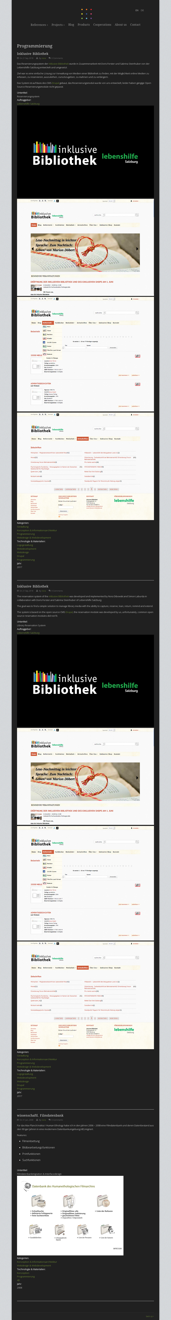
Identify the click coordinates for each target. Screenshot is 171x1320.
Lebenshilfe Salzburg (28, 103)
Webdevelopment (26, 548)
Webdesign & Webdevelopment (34, 537)
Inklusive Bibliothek (32, 54)
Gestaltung (22, 526)
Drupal (55, 83)
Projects (58, 25)
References (39, 25)
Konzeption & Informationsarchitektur (37, 530)
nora (44, 58)
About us (121, 24)
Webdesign (23, 552)
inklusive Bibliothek (59, 63)
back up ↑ (150, 1316)
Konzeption (23, 1273)
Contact (135, 24)
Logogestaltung (25, 545)
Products (84, 24)
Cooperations (102, 24)
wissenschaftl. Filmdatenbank (40, 1115)
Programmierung (26, 533)
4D (18, 1280)
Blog (71, 24)
